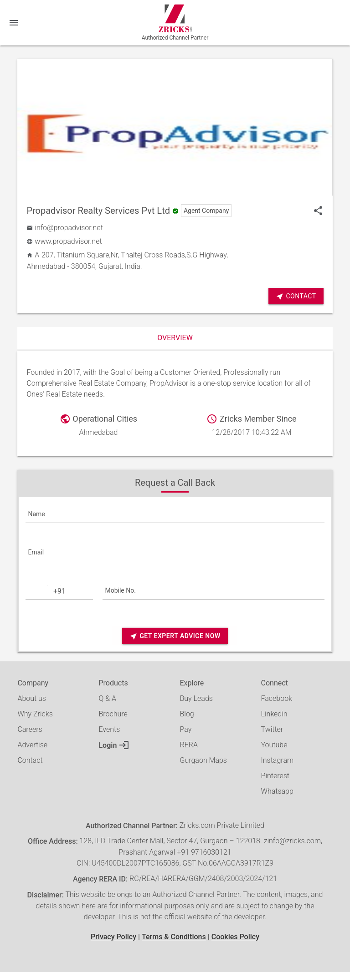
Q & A (107, 698)
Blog (187, 714)
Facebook (276, 698)
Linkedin (274, 714)
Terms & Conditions (174, 936)
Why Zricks (34, 714)
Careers (29, 729)
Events (109, 729)
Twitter (272, 729)
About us (31, 698)
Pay (186, 729)
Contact (296, 296)
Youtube (274, 744)
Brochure (112, 714)
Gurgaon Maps (203, 760)
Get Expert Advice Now (174, 636)
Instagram (277, 760)
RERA (189, 744)
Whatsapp (277, 791)
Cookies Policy (235, 936)
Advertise (32, 744)
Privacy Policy (113, 936)
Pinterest (275, 775)
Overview (175, 337)
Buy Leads (196, 698)
